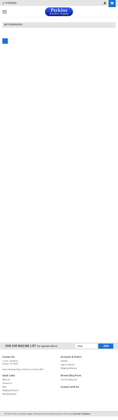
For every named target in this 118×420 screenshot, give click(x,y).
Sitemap (37, 414)
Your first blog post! (69, 380)
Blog (4, 387)
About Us (6, 380)
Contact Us (7, 383)
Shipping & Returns (69, 368)
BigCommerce (57, 414)
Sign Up (71, 365)
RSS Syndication (9, 394)
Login (63, 365)
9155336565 (9, 3)
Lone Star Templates (81, 414)
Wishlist (64, 361)
